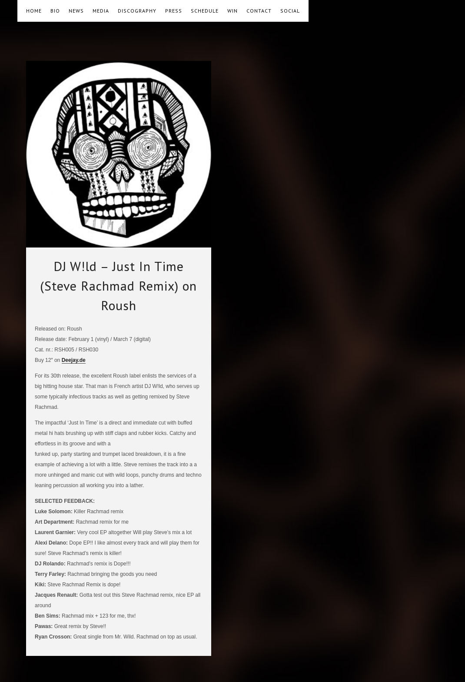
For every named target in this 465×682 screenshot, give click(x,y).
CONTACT (259, 10)
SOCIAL (290, 10)
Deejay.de (74, 360)
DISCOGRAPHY (137, 10)
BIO (55, 10)
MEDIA (101, 10)
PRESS (173, 10)
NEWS (76, 10)
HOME (34, 10)
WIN (232, 10)
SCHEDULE (205, 10)
